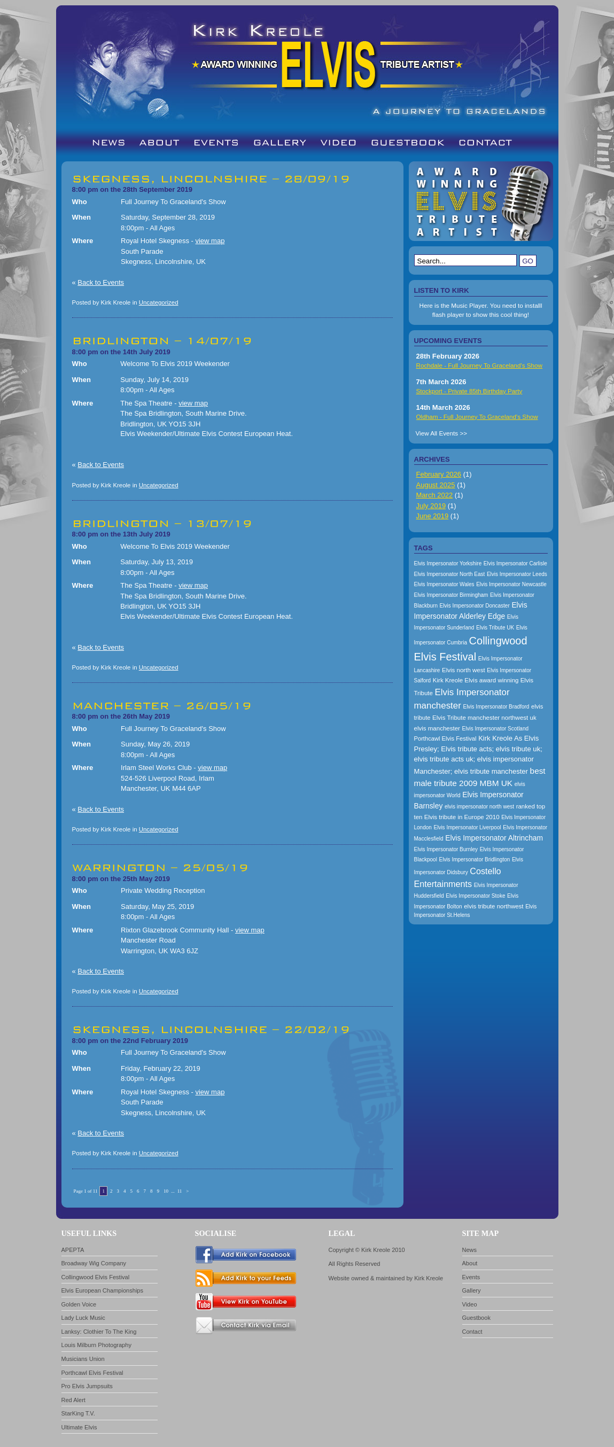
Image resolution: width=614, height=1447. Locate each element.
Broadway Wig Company (94, 1263)
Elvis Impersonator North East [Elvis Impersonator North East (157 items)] (449, 574)
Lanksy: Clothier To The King (99, 1331)
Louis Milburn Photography (96, 1345)
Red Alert (73, 1400)
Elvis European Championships (102, 1290)
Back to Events (100, 282)
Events (471, 1277)
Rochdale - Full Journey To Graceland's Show (479, 365)
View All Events (437, 433)
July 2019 (431, 506)
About (470, 1263)
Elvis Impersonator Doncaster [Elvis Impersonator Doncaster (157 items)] (475, 606)
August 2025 (435, 485)
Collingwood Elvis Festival (95, 1277)
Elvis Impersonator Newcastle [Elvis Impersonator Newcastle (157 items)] (511, 584)
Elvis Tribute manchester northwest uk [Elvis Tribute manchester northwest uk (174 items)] (484, 717)
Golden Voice (79, 1304)
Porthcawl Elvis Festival (92, 1373)
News (469, 1250)
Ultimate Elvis (79, 1427)
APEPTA (72, 1250)
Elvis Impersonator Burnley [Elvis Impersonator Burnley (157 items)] (446, 849)
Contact (472, 1331)
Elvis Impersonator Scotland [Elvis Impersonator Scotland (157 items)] (495, 729)
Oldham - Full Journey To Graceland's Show (477, 416)
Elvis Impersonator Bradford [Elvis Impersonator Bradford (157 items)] (496, 707)
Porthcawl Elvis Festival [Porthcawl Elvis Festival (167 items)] (445, 738)
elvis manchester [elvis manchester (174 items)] (437, 728)
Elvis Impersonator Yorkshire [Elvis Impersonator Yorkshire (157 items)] (448, 563)
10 (166, 1191)
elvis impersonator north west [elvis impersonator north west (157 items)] (479, 807)
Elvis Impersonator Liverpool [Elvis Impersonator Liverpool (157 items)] (467, 827)
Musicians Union (83, 1359)
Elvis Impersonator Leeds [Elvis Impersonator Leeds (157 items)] (517, 574)
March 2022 (434, 495)
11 (179, 1191)
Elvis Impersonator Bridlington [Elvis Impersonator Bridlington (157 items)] (474, 859)
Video (469, 1304)
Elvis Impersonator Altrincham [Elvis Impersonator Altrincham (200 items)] (494, 838)
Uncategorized (158, 302)
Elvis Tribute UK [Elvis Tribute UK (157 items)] (495, 628)
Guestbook (476, 1317)
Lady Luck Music (83, 1317)
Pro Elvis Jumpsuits (87, 1386)
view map (209, 241)
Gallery (471, 1290)
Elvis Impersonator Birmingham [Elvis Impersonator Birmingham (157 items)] (451, 595)
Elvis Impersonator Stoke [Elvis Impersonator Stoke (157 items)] (475, 896)
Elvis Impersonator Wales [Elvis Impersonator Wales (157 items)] (444, 584)
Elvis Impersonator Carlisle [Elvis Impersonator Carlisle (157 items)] (515, 563)
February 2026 (439, 474)
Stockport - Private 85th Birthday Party (469, 390)
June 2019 (432, 516)
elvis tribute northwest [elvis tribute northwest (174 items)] (493, 906)
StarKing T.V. (78, 1413)
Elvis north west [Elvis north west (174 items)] (463, 670)
